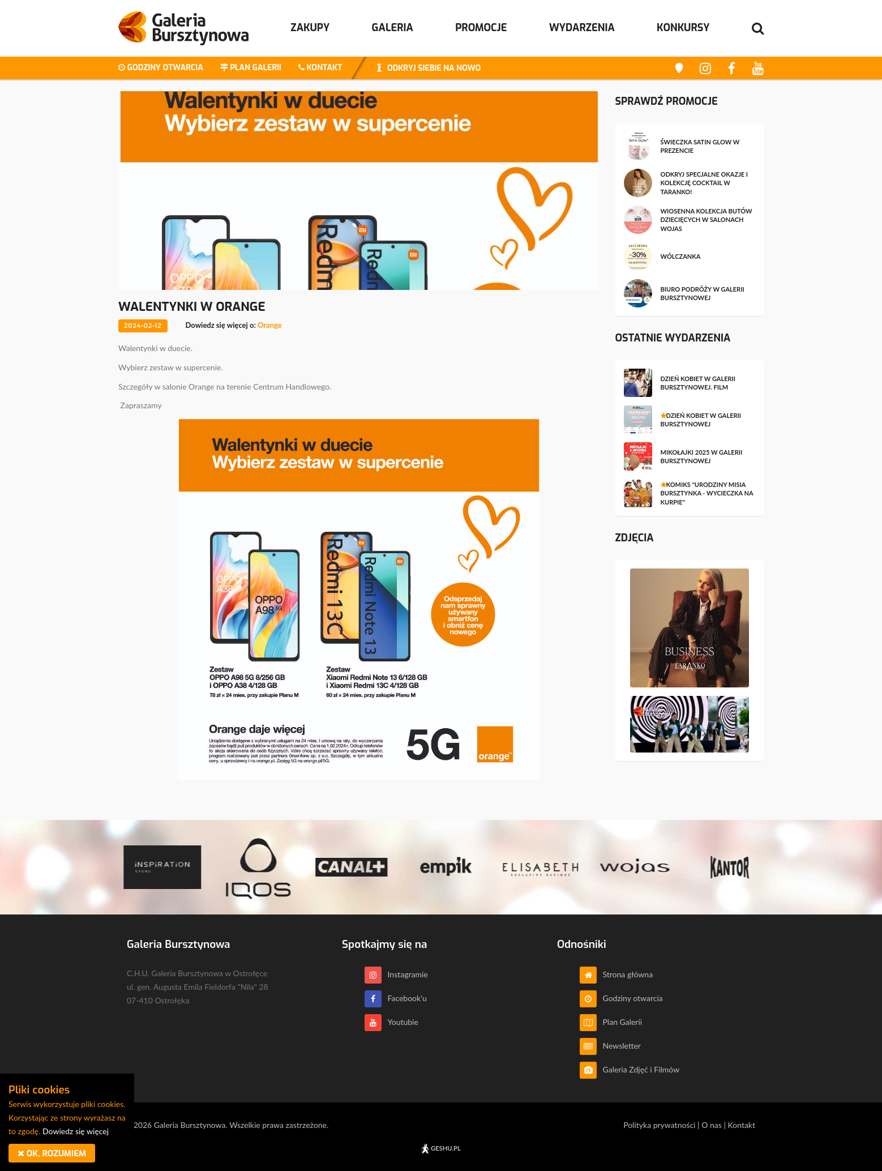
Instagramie (396, 974)
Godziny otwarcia (621, 998)
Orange (270, 325)
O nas (711, 1125)
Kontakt (741, 1125)
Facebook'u (396, 998)
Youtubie (391, 1022)
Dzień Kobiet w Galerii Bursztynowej (701, 420)
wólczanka (681, 256)
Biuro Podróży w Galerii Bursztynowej (702, 293)
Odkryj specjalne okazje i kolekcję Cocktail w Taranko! (704, 182)
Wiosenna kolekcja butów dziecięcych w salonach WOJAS (706, 219)
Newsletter (610, 1045)
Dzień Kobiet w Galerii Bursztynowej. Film (698, 383)
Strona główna (616, 974)
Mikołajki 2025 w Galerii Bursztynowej (702, 456)
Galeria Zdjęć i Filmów (629, 1069)
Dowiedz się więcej (75, 1131)
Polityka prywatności (659, 1125)
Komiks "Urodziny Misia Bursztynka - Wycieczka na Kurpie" (707, 493)
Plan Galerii (611, 1022)
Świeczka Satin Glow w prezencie (700, 146)
